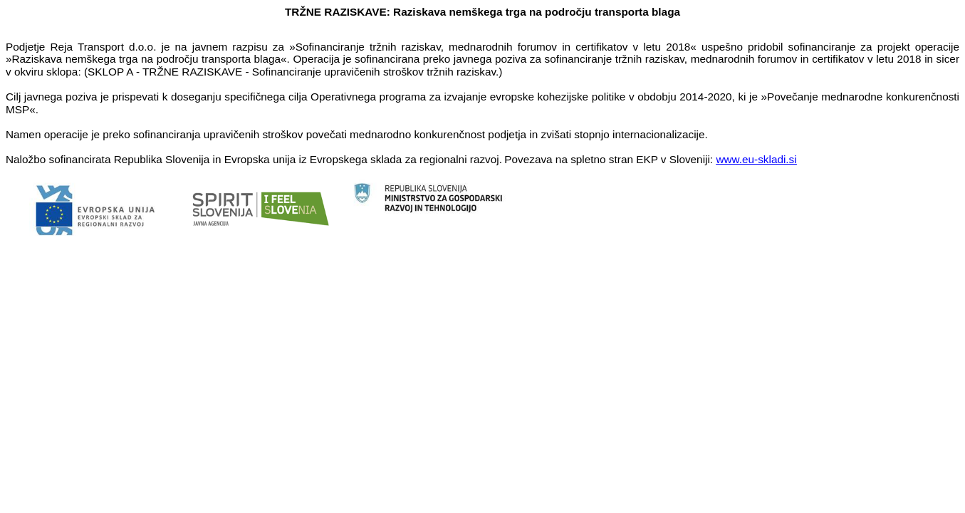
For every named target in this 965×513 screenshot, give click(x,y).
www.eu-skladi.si (756, 159)
